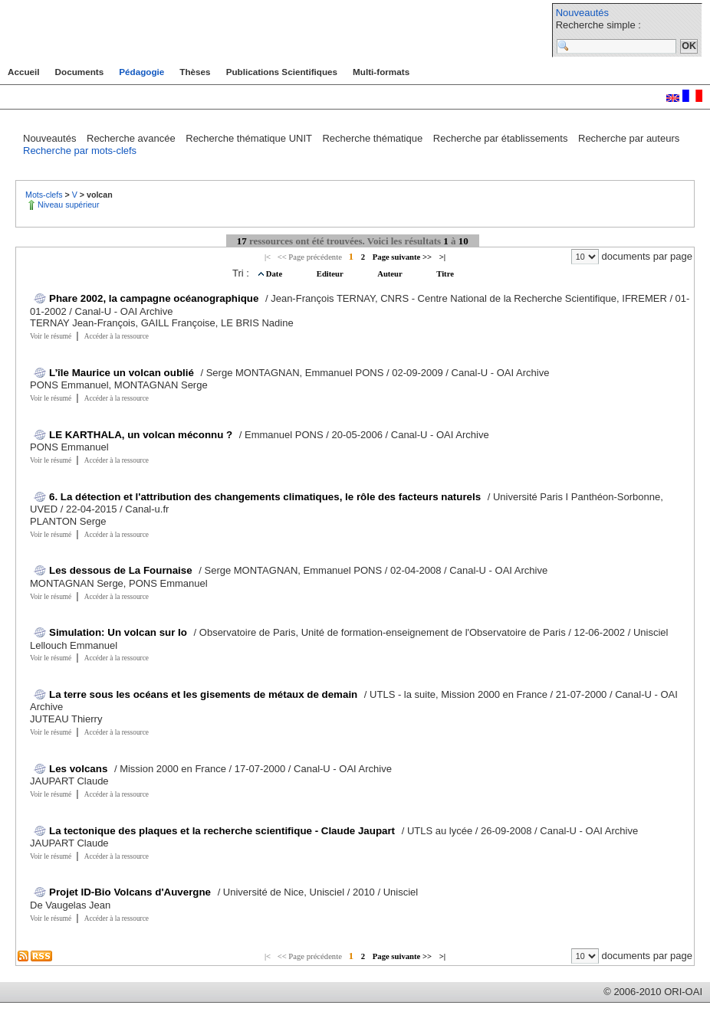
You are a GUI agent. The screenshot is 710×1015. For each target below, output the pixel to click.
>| (442, 257)
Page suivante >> (402, 257)
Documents (79, 72)
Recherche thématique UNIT (250, 138)
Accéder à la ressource (116, 336)
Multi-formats (381, 72)
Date (275, 274)
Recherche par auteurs (628, 138)
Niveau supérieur (69, 204)
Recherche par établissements (501, 138)
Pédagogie (141, 72)
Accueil (24, 72)
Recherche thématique (373, 138)
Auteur (390, 274)
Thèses (194, 72)
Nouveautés (582, 12)
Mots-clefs (45, 194)
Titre (445, 274)
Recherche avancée (132, 138)
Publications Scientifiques (281, 72)
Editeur (331, 274)
